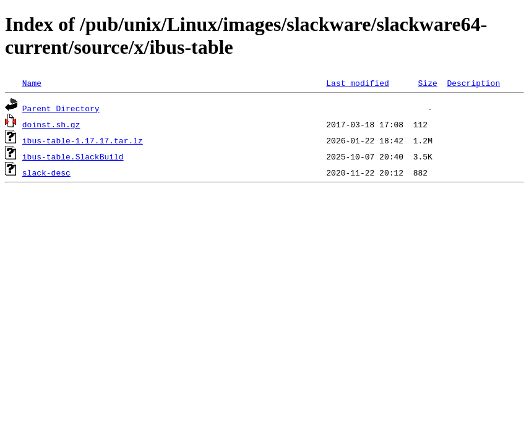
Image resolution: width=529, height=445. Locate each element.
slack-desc (46, 172)
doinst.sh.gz (51, 124)
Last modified (357, 82)
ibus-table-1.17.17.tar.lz (82, 140)
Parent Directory (61, 108)
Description (473, 82)
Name (31, 82)
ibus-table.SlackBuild (73, 156)
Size (427, 82)
